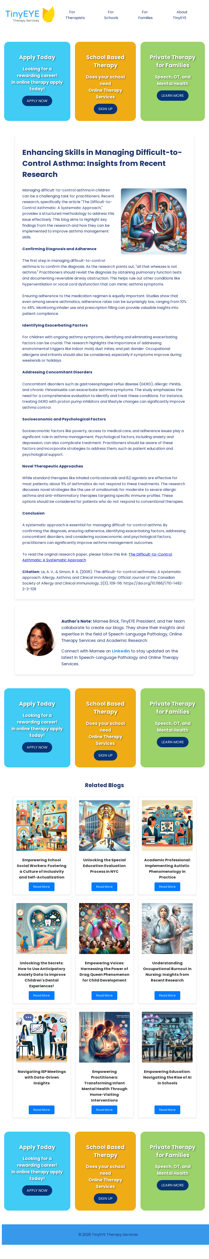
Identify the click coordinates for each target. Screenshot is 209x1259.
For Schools (111, 14)
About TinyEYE (180, 14)
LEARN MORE (172, 95)
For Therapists (75, 14)
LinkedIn (121, 651)
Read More (42, 887)
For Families (145, 14)
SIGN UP (105, 109)
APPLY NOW (37, 101)
